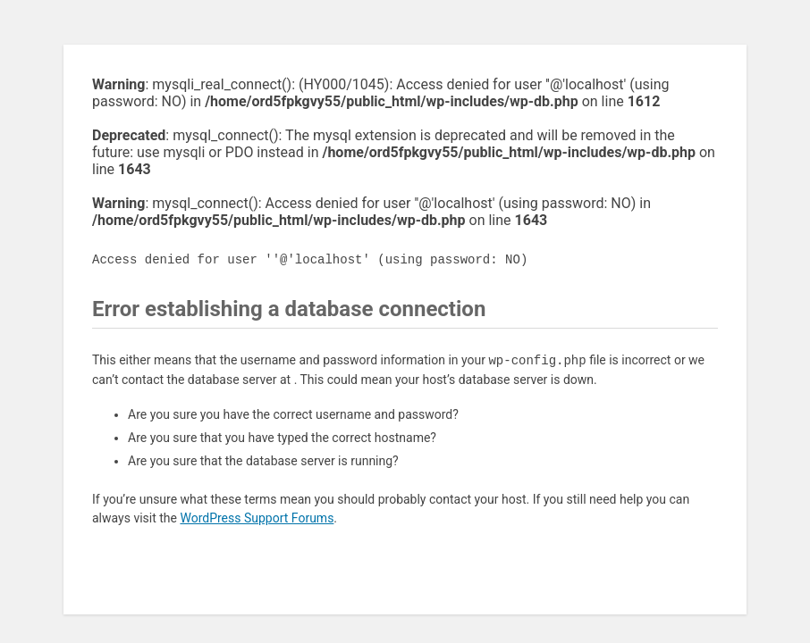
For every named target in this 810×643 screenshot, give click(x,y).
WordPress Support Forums (256, 518)
